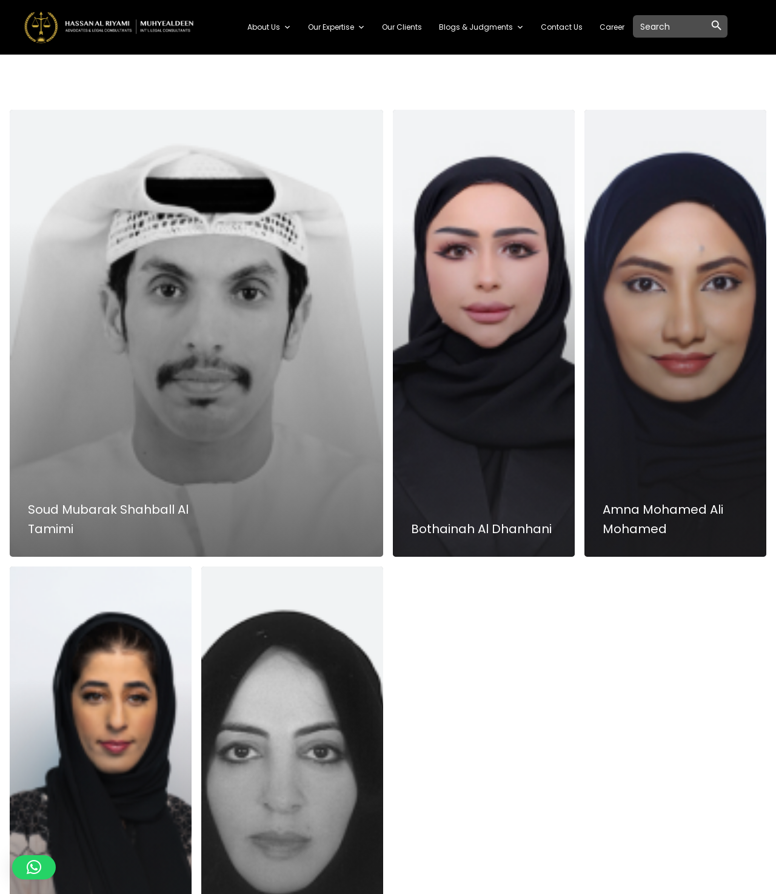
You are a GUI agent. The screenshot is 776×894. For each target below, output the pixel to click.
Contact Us (562, 27)
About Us (269, 27)
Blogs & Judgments (481, 27)
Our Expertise (336, 27)
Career (612, 27)
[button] (34, 867)
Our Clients (402, 27)
